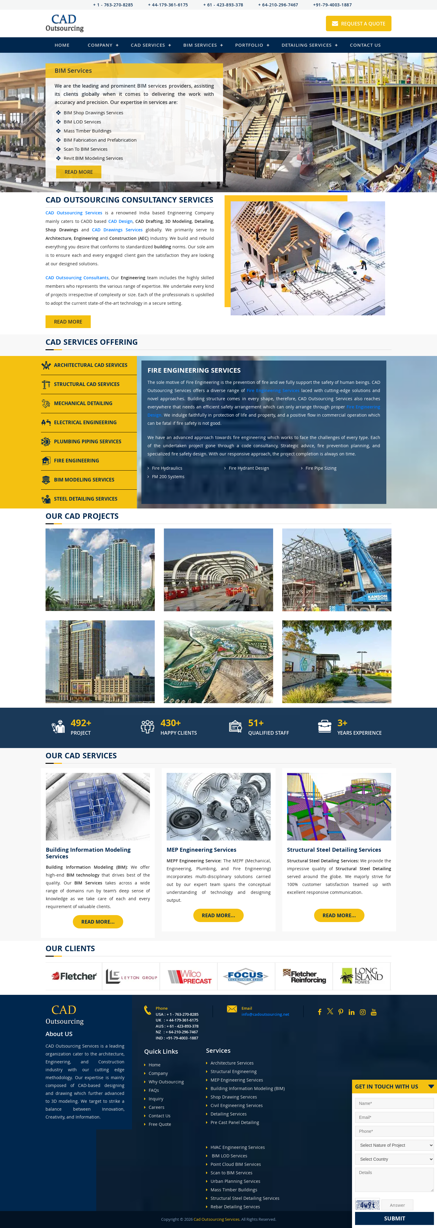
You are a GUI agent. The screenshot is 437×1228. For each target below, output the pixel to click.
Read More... (98, 921)
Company (100, 45)
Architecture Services (230, 1063)
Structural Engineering (231, 1071)
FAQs (151, 1090)
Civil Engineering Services (234, 1105)
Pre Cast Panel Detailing (232, 1122)
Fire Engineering (70, 461)
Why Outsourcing (164, 1082)
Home (62, 45)
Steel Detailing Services (79, 499)
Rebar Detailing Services (233, 1207)
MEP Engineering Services (234, 1080)
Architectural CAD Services (84, 365)
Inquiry (153, 1099)
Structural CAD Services (80, 384)
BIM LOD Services (226, 1156)
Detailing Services (307, 45)
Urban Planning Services (233, 1181)
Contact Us (365, 45)
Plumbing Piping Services (81, 442)
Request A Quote (358, 23)
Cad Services (148, 45)
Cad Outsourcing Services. (216, 1219)
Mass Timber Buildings (231, 1190)
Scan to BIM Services (229, 1173)
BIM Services (200, 45)
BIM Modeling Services (77, 480)
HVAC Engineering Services (235, 1147)
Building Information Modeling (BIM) (245, 1088)
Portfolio (249, 45)
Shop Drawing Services (231, 1097)
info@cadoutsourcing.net (265, 1014)
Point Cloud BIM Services (233, 1164)
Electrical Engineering (79, 423)
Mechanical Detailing (77, 403)
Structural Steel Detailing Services (242, 1198)
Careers (154, 1107)
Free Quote (157, 1124)
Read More (79, 172)
